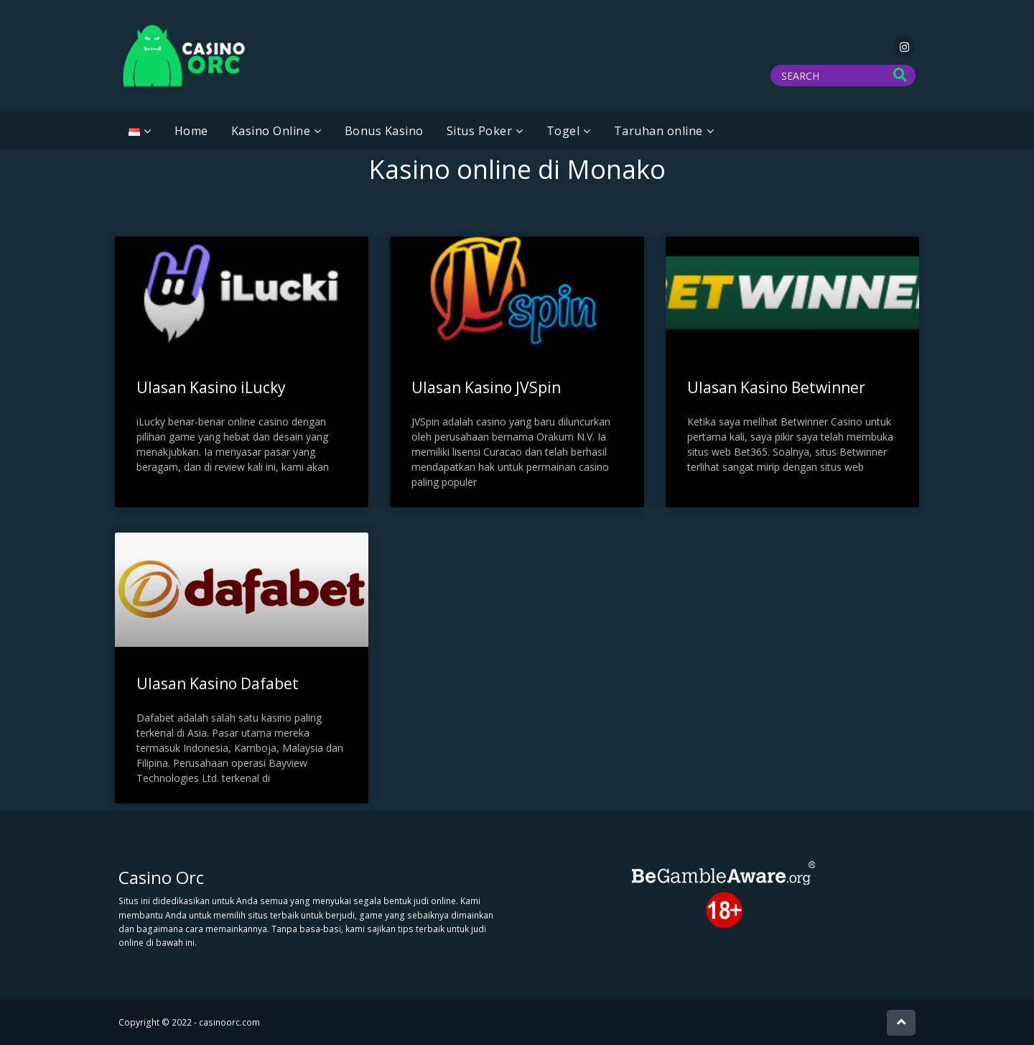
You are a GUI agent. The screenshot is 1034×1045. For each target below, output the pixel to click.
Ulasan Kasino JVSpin (486, 387)
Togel (563, 131)
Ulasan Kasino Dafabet (217, 683)
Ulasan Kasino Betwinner (776, 387)
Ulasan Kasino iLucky (211, 387)
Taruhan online (658, 131)
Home (191, 131)
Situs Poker (480, 131)
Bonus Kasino (384, 131)
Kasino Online (271, 131)
